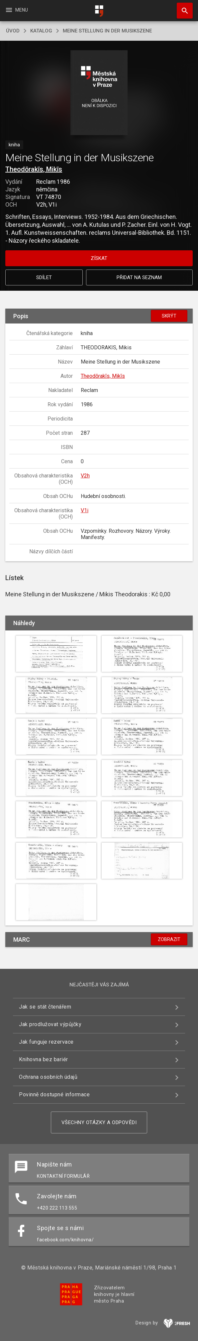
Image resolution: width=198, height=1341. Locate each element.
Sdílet (44, 277)
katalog (41, 31)
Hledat (182, 7)
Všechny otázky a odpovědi (99, 1122)
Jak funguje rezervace (46, 1042)
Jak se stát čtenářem (45, 1007)
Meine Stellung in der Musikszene (107, 31)
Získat (99, 258)
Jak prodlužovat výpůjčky (50, 1024)
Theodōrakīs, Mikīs (33, 169)
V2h (85, 475)
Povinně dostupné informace (54, 1094)
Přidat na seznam (139, 277)
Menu (16, 10)
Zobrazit (169, 939)
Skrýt (169, 316)
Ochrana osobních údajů (48, 1077)
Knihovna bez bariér (43, 1059)
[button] (99, 93)
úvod (13, 31)
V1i (84, 510)
